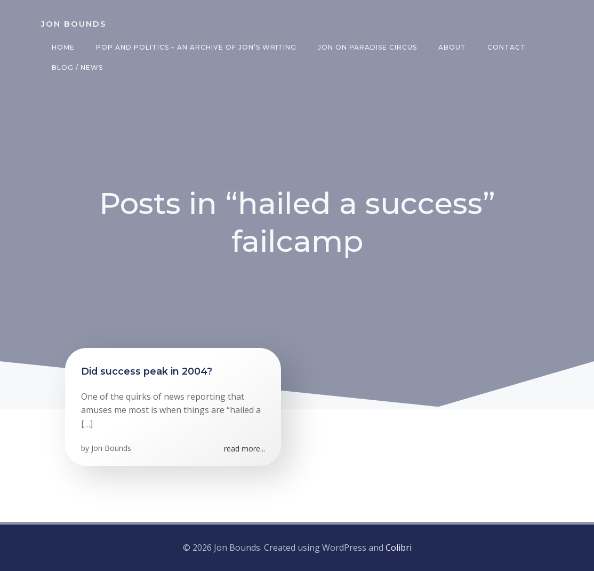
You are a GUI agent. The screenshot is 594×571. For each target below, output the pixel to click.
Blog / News (77, 68)
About (452, 47)
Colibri (399, 547)
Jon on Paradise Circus (367, 47)
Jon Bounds (111, 448)
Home (63, 47)
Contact (506, 47)
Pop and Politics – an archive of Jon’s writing (196, 47)
